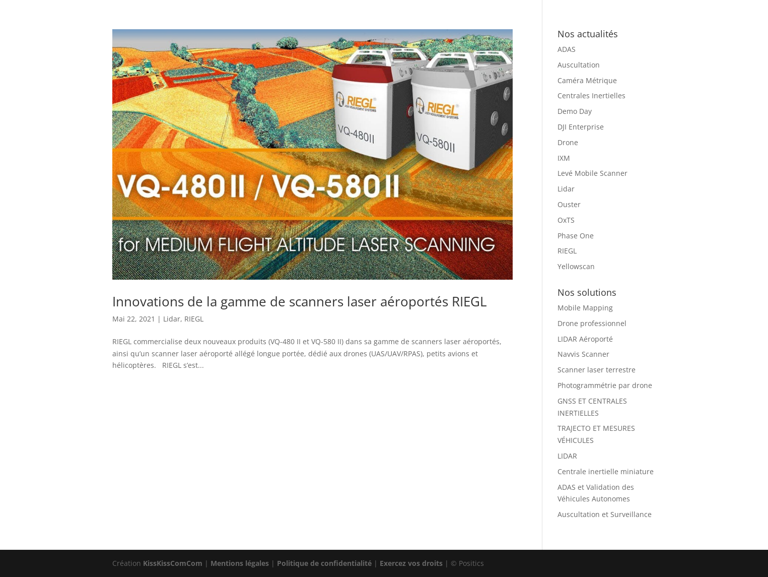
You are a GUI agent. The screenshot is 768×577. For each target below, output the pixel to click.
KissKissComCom (172, 563)
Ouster (569, 204)
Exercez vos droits (411, 563)
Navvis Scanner (583, 354)
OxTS (566, 220)
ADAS (566, 49)
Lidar (171, 319)
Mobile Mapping (585, 307)
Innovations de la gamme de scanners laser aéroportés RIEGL (299, 301)
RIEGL (193, 319)
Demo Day (574, 111)
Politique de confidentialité (324, 563)
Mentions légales (240, 563)
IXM (563, 158)
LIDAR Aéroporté (585, 339)
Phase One (575, 235)
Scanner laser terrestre (596, 369)
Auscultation (578, 65)
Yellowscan (576, 266)
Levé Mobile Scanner (592, 173)
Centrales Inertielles (591, 95)
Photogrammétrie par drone (604, 385)
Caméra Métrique (587, 80)
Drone (567, 142)
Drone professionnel (591, 323)
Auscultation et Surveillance (604, 514)
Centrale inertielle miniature (605, 471)
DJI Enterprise (580, 127)
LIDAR (567, 456)
